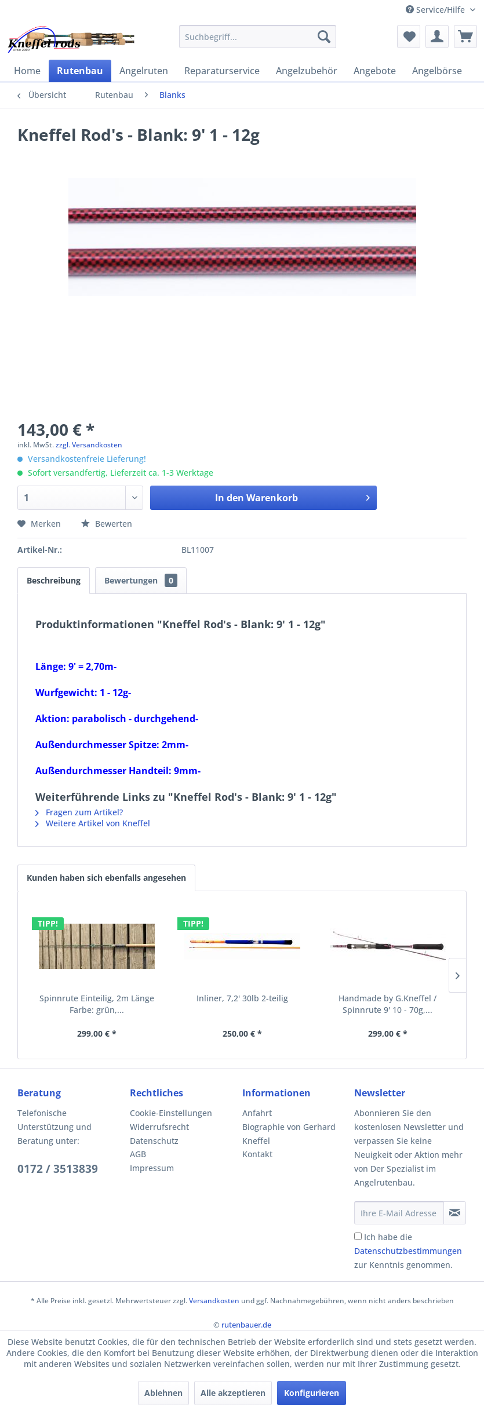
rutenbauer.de (246, 1324)
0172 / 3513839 (57, 1168)
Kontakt (257, 1154)
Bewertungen (140, 580)
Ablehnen (163, 1392)
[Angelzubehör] (306, 71)
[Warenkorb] (465, 36)
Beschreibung (54, 580)
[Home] (27, 71)
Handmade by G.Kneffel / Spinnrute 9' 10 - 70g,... (387, 1004)
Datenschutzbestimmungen (408, 1250)
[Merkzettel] (408, 36)
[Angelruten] (143, 71)
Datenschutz (154, 1140)
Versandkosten (214, 1301)
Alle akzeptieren (233, 1392)
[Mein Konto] (437, 36)
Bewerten (106, 523)
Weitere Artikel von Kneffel (92, 823)
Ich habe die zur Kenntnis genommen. (408, 1250)
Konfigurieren (311, 1392)
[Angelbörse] (437, 71)
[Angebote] (374, 71)
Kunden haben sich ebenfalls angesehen (106, 877)
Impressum (152, 1167)
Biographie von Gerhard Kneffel (289, 1133)
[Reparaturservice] (222, 71)
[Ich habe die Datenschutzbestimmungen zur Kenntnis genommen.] (358, 1236)
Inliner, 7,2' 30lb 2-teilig (242, 998)
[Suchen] (324, 36)
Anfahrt (257, 1112)
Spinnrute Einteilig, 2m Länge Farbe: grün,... (96, 1004)
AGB (138, 1154)
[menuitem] (257, 36)
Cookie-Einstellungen (171, 1112)
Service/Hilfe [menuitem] (436, 9)
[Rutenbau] (80, 71)
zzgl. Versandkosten (89, 445)
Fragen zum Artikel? (79, 812)
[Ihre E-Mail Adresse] (399, 1212)
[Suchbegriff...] (257, 36)
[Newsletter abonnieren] (454, 1212)
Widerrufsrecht (159, 1126)
